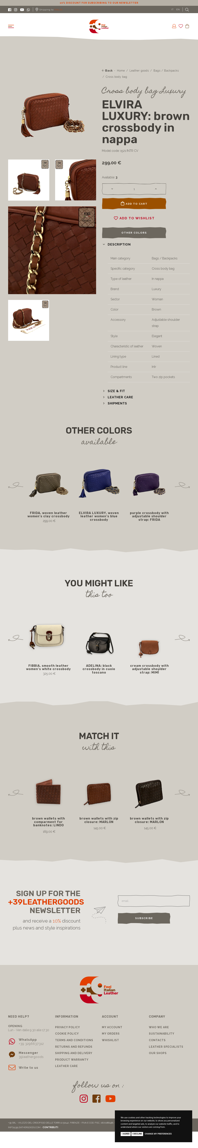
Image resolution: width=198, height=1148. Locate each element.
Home (121, 70)
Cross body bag (116, 76)
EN (178, 9)
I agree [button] (126, 1134)
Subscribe (144, 918)
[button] (116, 244)
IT (172, 9)
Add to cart (134, 203)
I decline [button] (137, 1134)
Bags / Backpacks (166, 70)
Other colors (134, 232)
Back (107, 70)
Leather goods (139, 70)
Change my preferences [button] (158, 1134)
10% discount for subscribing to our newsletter (99, 3)
